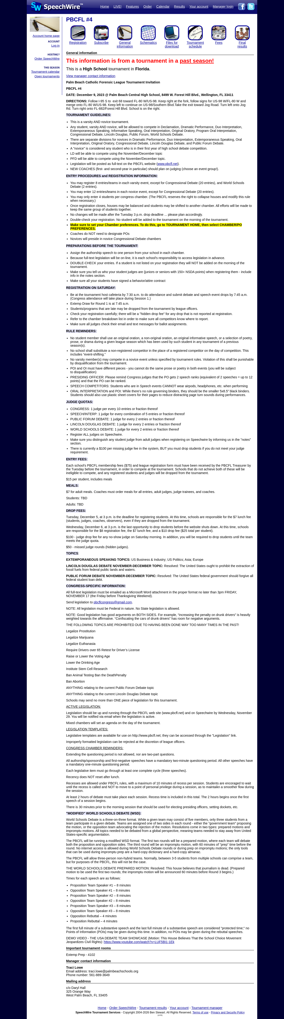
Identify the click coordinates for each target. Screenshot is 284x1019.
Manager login (223, 6)
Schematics (148, 42)
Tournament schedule (195, 44)
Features (132, 6)
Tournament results (153, 1008)
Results (179, 6)
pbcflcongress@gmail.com (113, 602)
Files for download (172, 44)
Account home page (46, 36)
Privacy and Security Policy (228, 1012)
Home (104, 6)
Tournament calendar (45, 71)
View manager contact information (90, 76)
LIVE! (118, 6)
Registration (78, 42)
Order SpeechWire (47, 58)
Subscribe (101, 42)
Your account (198, 6)
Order (147, 6)
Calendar (162, 6)
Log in (55, 45)
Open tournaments (47, 76)
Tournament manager (206, 1008)
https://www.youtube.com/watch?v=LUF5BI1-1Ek (139, 942)
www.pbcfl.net (168, 164)
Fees (218, 42)
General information (125, 44)
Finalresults (242, 44)
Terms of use (201, 1012)
